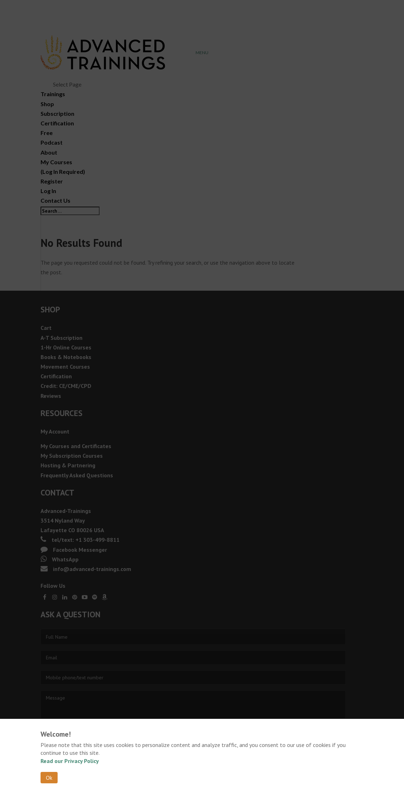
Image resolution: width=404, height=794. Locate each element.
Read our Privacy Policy (70, 760)
